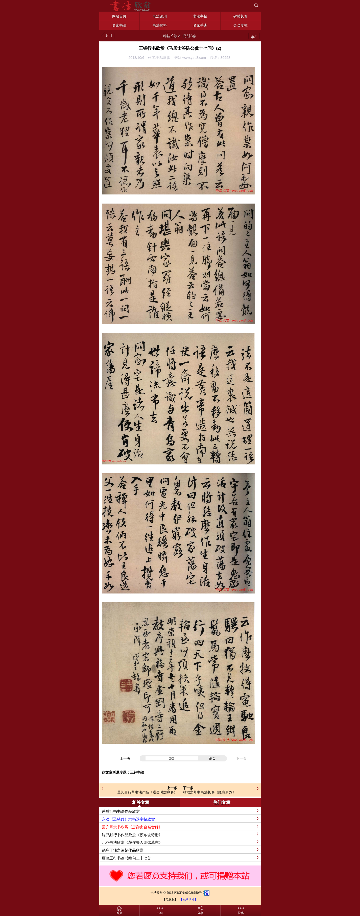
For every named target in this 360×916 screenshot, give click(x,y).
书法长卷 (189, 36)
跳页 (212, 758)
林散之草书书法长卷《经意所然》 (209, 792)
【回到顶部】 (188, 899)
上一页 (125, 758)
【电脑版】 (170, 899)
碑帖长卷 (170, 36)
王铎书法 (137, 772)
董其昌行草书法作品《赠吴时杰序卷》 (147, 792)
